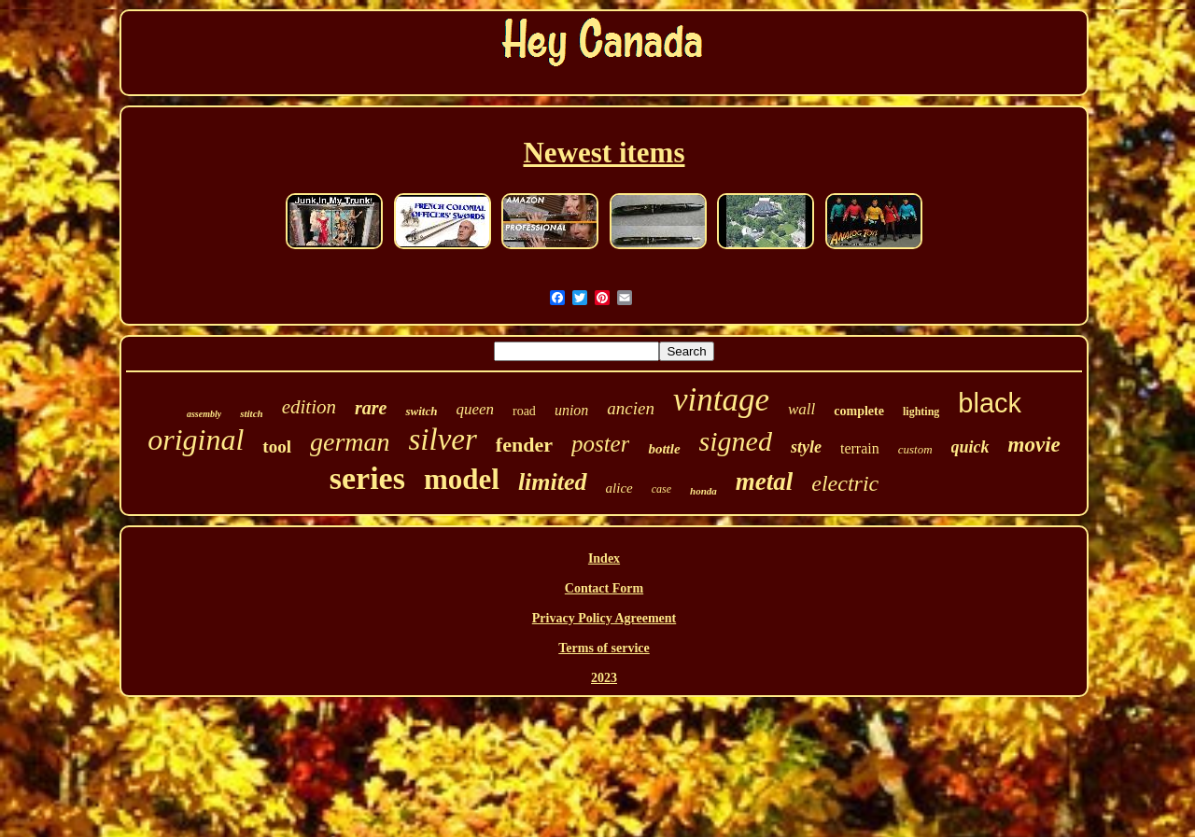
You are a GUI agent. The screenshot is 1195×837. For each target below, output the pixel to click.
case (661, 488)
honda (703, 490)
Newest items (603, 152)
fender (524, 444)
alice (619, 488)
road (524, 411)
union (571, 410)
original (196, 439)
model (461, 479)
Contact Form (604, 588)
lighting (921, 411)
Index (604, 558)
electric (845, 483)
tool (276, 446)
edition (309, 407)
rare (371, 408)
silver (443, 439)
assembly (204, 414)
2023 (604, 678)
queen (475, 409)
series (367, 478)
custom (915, 449)
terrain (859, 448)
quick (970, 447)
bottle (664, 448)
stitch (251, 413)
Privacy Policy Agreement (604, 618)
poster (600, 443)
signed (735, 440)
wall (801, 409)
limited (552, 481)
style (806, 447)
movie (1034, 444)
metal (765, 481)
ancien (630, 408)
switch (421, 411)
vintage (721, 400)
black (989, 403)
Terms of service (603, 648)
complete (859, 411)
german (350, 441)
